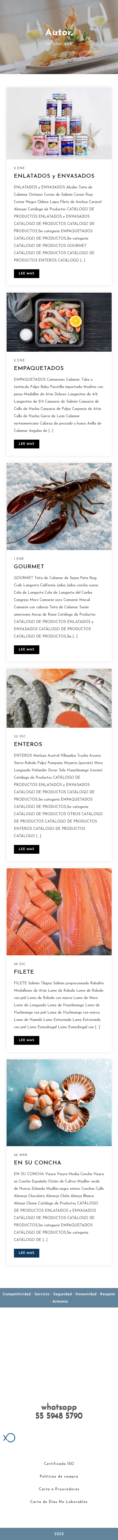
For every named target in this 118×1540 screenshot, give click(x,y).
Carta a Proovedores (59, 1489)
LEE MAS (26, 273)
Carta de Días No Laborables (59, 1502)
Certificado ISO (59, 1464)
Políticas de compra (59, 1477)
